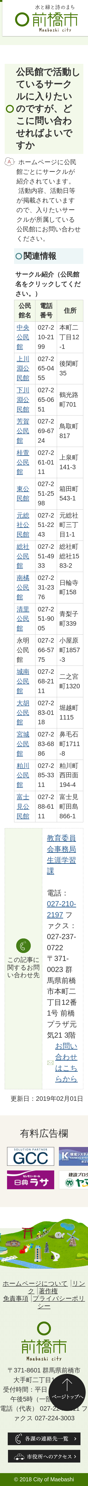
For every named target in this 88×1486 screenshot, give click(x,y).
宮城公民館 (23, 744)
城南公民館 (23, 681)
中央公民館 (23, 337)
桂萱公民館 (23, 462)
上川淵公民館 (23, 368)
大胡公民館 (23, 712)
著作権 (48, 1291)
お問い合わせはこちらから (66, 1062)
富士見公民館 (23, 806)
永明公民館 (23, 650)
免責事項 (15, 1298)
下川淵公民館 (23, 399)
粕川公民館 (23, 775)
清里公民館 (23, 619)
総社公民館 (23, 556)
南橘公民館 (23, 587)
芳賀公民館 (23, 431)
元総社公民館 (23, 525)
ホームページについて (35, 1283)
